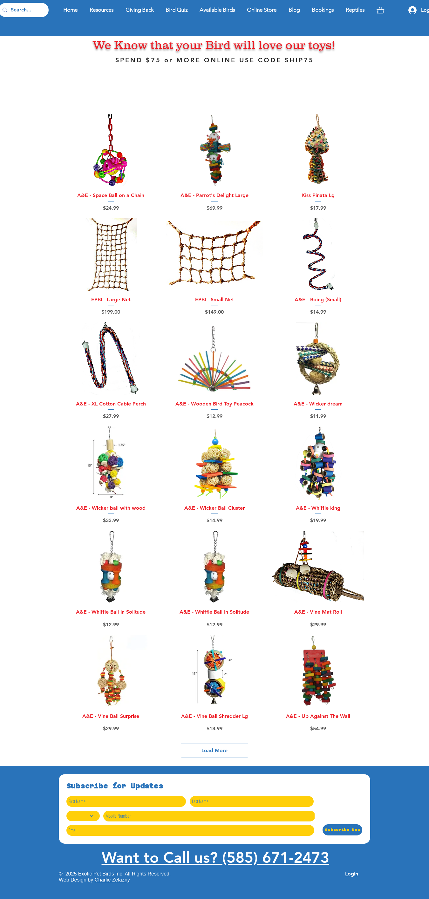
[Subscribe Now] (342, 829)
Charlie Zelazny (112, 879)
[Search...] (23, 10)
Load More (214, 750)
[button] (385, 10)
